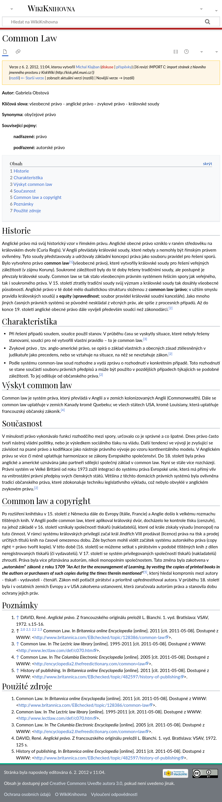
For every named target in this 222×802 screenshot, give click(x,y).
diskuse (107, 67)
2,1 (28, 629)
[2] (171, 308)
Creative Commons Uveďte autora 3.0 (85, 783)
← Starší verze (32, 78)
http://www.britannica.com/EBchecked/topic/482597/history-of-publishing (107, 676)
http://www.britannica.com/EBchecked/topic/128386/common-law (99, 637)
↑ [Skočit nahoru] (17, 617)
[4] (63, 410)
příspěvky (124, 67)
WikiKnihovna (51, 8)
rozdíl (14, 78)
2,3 (40, 629)
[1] (71, 262)
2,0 (23, 629)
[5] (145, 572)
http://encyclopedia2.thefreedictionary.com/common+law (89, 663)
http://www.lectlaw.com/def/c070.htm (55, 650)
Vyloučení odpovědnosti (114, 794)
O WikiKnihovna (70, 794)
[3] (145, 339)
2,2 (34, 629)
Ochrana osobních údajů (27, 794)
